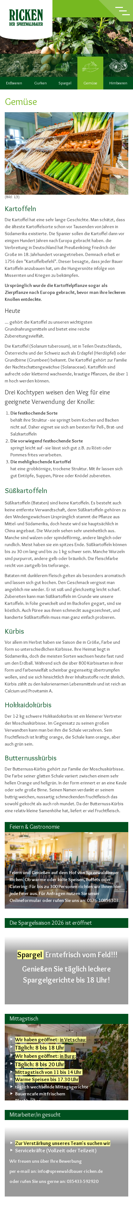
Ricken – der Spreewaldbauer (26, 17)
